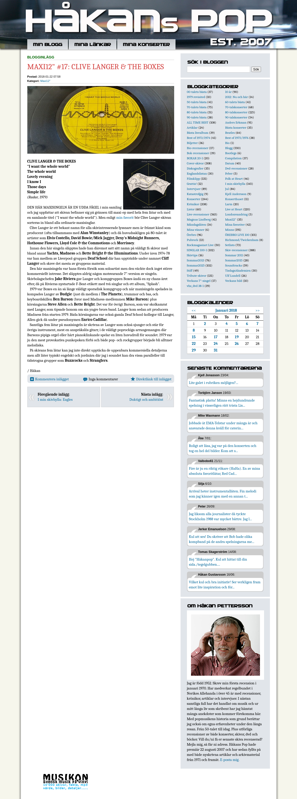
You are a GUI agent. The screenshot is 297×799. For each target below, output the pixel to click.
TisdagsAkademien (238, 270)
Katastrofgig (195, 194)
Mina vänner (196, 230)
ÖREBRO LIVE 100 (237, 235)
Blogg (229, 148)
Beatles (230, 133)
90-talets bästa (197, 117)
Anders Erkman (235, 122)
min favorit (125, 217)
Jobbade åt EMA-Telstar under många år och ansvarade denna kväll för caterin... (223, 425)
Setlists (230, 245)
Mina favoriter (235, 224)
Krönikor (193, 204)
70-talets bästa (197, 107)
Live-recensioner (198, 214)
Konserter (193, 199)
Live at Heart (234, 209)
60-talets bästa (235, 102)
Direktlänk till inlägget (151, 379)
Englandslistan (197, 173)
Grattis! (192, 184)
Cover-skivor (195, 163)
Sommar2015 (234, 260)
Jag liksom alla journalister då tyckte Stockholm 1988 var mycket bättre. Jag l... (220, 516)
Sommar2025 (196, 265)
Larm (228, 204)
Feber (229, 173)
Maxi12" (45, 80)
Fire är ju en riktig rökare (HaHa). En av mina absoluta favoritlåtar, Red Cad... (224, 471)
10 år (228, 92)
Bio (227, 143)
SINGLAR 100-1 (197, 250)
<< (194, 310)
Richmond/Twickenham (241, 240)
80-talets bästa (197, 112)
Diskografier (195, 168)
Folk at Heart (234, 178)
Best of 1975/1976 (236, 138)
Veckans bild (233, 281)
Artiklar (192, 127)
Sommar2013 (195, 260)
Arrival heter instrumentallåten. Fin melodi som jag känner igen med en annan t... (222, 494)
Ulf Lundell (233, 275)
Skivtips (192, 255)
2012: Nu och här (236, 97)
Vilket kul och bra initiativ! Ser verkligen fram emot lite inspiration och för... (225, 584)
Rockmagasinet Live (200, 245)
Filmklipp (193, 178)
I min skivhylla (235, 184)
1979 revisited (196, 97)
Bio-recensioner (197, 148)
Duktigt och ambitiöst (146, 399)
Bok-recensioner (198, 153)
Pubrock (192, 240)
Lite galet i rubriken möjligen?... (213, 382)
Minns (229, 230)
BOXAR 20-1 (195, 158)
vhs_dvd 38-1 (195, 286)
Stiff (190, 270)
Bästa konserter (235, 127)
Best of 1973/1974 (198, 138)
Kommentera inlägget (49, 379)
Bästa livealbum (197, 133)
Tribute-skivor (196, 275)
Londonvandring (236, 214)
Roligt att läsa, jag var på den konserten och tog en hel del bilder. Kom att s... (222, 448)
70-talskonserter (236, 107)
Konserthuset (234, 199)
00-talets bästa (197, 92)
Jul (227, 189)
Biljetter (192, 143)
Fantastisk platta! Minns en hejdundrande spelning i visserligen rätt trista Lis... (222, 403)
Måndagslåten (196, 224)
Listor (191, 209)
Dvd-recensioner (236, 168)
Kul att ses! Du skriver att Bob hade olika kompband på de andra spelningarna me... (221, 539)
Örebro (191, 235)
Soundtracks (233, 265)
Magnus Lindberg (199, 219)
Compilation (233, 158)
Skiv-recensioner (236, 250)
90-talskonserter (236, 117)
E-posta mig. (229, 759)
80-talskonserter (236, 112)
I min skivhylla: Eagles (55, 399)
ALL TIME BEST (197, 122)
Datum (229, 163)
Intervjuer (194, 189)
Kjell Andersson (236, 194)
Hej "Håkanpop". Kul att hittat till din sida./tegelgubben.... (218, 562)
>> (257, 310)
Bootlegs (231, 153)
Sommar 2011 (234, 255)
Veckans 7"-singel (199, 281)
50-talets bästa (197, 102)
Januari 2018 (226, 310)
